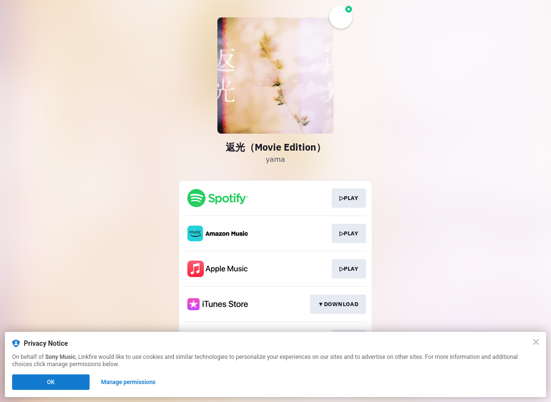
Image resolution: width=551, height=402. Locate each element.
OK (51, 382)
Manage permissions (128, 382)
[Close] (536, 342)
